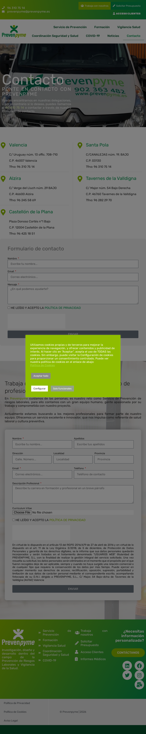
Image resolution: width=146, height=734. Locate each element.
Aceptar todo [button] (40, 375)
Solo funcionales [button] (62, 388)
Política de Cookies (42, 365)
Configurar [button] (39, 388)
